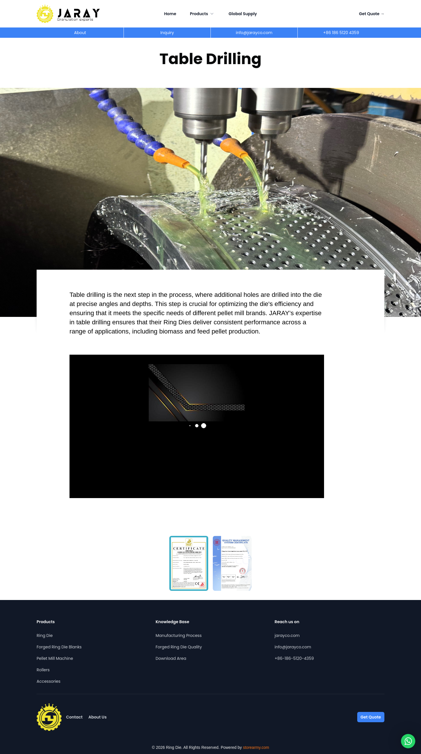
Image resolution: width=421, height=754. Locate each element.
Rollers (43, 670)
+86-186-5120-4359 (294, 658)
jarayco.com (287, 635)
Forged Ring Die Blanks (59, 647)
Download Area (171, 658)
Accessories (48, 681)
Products (202, 14)
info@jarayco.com (293, 647)
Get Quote (371, 14)
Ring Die (45, 635)
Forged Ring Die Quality (179, 647)
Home (170, 14)
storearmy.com (256, 747)
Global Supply (243, 14)
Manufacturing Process (179, 635)
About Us (97, 717)
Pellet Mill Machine (55, 658)
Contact (74, 717)
